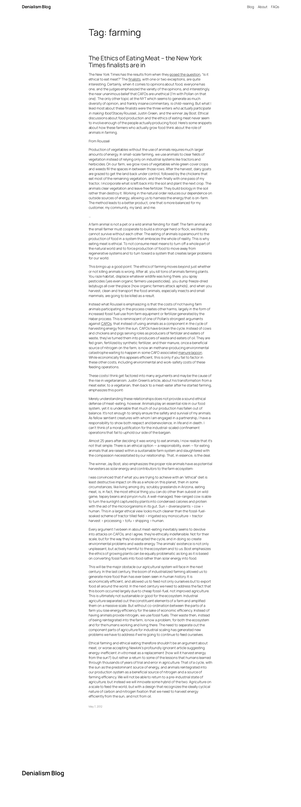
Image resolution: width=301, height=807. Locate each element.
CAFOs (106, 323)
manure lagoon (190, 352)
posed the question (185, 74)
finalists (134, 79)
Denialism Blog (36, 7)
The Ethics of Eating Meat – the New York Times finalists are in (145, 61)
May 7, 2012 (95, 706)
